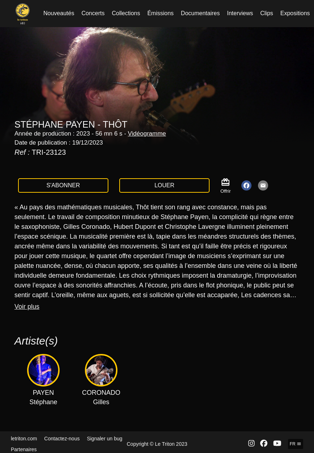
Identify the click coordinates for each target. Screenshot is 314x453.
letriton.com (24, 438)
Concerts (92, 13)
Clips (266, 13)
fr (295, 443)
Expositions (295, 13)
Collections (126, 13)
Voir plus (26, 306)
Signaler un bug (104, 438)
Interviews (240, 13)
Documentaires (200, 13)
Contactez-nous (61, 438)
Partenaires (24, 449)
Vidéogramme (147, 133)
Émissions (160, 13)
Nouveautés (58, 13)
